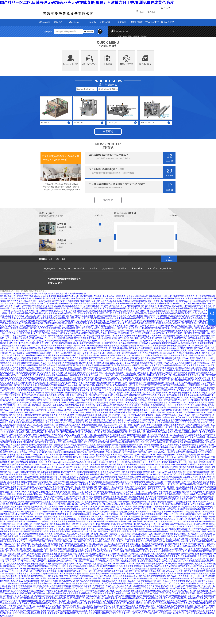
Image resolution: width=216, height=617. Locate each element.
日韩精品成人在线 (113, 492)
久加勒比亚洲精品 (145, 561)
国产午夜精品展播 (57, 524)
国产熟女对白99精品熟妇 (156, 497)
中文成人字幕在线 (103, 517)
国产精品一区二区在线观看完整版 (88, 346)
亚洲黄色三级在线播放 (111, 323)
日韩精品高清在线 (193, 452)
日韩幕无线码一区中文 (26, 539)
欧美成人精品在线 (154, 566)
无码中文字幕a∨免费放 (68, 484)
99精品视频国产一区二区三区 (83, 445)
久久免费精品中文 (142, 484)
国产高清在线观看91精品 (194, 571)
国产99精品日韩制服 (175, 408)
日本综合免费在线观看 (113, 571)
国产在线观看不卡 (64, 559)
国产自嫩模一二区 (102, 452)
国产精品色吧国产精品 (30, 611)
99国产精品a (207, 452)
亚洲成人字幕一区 (24, 571)
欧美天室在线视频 (135, 450)
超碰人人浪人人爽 (115, 504)
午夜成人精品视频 (94, 497)
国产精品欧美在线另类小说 (169, 432)
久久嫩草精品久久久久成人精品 (146, 586)
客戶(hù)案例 (137, 22)
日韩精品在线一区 (85, 534)
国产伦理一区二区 (95, 408)
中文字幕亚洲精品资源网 (10, 467)
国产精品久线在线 (174, 477)
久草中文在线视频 (205, 343)
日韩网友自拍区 (32, 353)
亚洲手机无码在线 (40, 450)
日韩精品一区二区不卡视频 (90, 601)
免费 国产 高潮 (6, 422)
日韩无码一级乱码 (94, 566)
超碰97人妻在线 (149, 341)
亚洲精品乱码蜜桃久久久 (191, 556)
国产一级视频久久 (55, 336)
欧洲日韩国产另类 (56, 561)
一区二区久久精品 (158, 554)
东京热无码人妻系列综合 (83, 378)
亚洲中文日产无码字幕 (9, 611)
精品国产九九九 (32, 608)
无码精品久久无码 (105, 529)
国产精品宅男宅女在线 (195, 355)
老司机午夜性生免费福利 (174, 425)
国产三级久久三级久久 (106, 301)
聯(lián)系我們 (167, 22)
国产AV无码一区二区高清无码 (159, 474)
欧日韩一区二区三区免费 (37, 442)
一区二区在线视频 (92, 465)
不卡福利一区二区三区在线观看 (61, 432)
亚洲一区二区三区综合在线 (170, 400)
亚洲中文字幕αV (55, 593)
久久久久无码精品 (66, 415)
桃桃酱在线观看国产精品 (66, 380)
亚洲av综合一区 (13, 437)
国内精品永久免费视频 (81, 586)
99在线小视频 (134, 564)
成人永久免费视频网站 (154, 398)
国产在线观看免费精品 (159, 311)
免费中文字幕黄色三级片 (90, 343)
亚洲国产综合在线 (109, 343)
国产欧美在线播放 (10, 452)
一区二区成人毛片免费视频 (32, 341)
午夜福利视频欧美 (16, 353)
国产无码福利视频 (111, 509)
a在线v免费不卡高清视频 (151, 425)
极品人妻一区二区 (32, 412)
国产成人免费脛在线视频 (115, 583)
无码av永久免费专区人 (82, 410)
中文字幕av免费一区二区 (74, 497)
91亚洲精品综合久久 (35, 343)
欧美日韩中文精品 (129, 613)
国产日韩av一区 (185, 591)
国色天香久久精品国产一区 (65, 430)
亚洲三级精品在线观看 (134, 559)
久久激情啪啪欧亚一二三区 (162, 405)
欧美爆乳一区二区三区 (33, 549)
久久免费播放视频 (44, 452)
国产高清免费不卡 (201, 484)
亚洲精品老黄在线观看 (84, 415)
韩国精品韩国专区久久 (79, 388)
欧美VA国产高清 (195, 422)
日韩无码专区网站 (130, 417)
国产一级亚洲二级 (162, 546)
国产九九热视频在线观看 (13, 502)
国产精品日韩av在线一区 (200, 398)
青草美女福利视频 (102, 539)
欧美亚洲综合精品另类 (90, 338)
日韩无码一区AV (34, 469)
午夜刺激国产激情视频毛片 (109, 417)
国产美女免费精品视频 (204, 512)
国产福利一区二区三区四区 (91, 544)
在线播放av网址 (50, 427)
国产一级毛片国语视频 (69, 544)
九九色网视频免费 (10, 403)
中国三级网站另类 (65, 333)
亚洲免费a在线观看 (155, 383)
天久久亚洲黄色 (103, 427)
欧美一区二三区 (75, 368)
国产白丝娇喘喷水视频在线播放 (95, 574)
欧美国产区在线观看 (95, 521)
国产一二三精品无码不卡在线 (202, 469)
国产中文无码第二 (131, 326)
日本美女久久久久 (10, 321)
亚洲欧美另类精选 (33, 457)
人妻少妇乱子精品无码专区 (59, 410)
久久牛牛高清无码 (178, 524)
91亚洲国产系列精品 (146, 375)
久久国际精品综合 (78, 482)
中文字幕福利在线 (55, 420)
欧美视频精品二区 (138, 526)
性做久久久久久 (154, 551)
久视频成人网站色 (46, 487)
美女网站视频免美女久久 (163, 378)
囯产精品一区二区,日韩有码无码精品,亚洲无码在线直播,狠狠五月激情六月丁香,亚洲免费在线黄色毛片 (87, 2)
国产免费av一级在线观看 (109, 541)
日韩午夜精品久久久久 (28, 588)
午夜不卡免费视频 (200, 331)
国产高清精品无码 (67, 581)
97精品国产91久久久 (205, 502)
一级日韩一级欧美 (72, 437)
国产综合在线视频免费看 (83, 559)
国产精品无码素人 (16, 415)
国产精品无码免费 (191, 303)
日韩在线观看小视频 (128, 507)
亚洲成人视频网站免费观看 (79, 536)
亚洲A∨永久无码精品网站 (44, 494)
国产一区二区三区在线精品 (45, 333)
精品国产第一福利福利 (20, 507)
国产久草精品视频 (202, 328)
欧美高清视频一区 (40, 383)
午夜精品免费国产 (198, 360)
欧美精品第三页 (207, 395)
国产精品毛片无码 (97, 578)
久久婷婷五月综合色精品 (175, 460)
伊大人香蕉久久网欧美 (156, 408)
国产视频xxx (10, 574)
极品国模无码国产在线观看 (177, 541)
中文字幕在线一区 (24, 455)
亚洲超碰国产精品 (7, 524)
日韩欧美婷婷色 (40, 420)
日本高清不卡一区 (140, 462)
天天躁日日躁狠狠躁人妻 (137, 296)
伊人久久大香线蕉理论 (169, 445)
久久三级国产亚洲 (59, 502)
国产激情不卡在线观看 (74, 420)
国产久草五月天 (15, 435)
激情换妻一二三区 (50, 546)
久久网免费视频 (178, 581)
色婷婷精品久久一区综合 (15, 593)
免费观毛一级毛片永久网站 (82, 494)
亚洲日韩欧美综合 (111, 408)
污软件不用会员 (65, 303)
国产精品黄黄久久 (57, 383)
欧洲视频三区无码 (85, 608)
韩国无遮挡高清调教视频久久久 (34, 529)
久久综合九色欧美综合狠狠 (74, 298)
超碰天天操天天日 (51, 574)
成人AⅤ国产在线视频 (24, 514)
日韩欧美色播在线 (172, 358)
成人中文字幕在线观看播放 (81, 316)
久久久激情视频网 (162, 326)
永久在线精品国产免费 (85, 588)
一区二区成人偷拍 (48, 608)
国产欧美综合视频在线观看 (56, 341)
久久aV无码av (208, 383)
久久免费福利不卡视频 (153, 321)
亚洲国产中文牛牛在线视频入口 (24, 487)
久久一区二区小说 (18, 427)
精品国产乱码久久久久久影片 (15, 591)
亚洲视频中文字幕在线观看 (44, 571)
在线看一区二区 (40, 363)
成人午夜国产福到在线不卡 (139, 593)
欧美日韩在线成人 (196, 403)
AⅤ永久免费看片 (207, 408)
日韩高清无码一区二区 (68, 517)
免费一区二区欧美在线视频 (181, 487)
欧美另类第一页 (31, 311)
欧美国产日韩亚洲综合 (12, 484)
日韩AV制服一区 (7, 514)
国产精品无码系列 (144, 524)
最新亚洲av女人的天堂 (38, 499)
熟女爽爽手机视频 (12, 323)
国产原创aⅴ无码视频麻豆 (203, 420)
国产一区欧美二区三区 (178, 403)
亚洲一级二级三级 (87, 405)
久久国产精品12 (128, 492)
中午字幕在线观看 (117, 412)
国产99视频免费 (128, 388)
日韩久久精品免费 (151, 445)
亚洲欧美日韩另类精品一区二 (44, 358)
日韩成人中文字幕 (165, 373)
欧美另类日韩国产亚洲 (131, 353)
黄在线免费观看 (195, 546)
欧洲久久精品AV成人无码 (68, 296)
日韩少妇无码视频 (152, 559)
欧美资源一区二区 (190, 430)
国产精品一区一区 (117, 574)
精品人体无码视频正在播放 (129, 477)
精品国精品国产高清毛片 (204, 301)
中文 (161, 8)
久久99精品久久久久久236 (142, 588)
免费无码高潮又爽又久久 (130, 479)
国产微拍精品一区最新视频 (48, 400)
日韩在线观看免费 (137, 474)
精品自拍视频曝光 (180, 611)
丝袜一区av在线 (65, 554)
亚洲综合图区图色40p (108, 512)
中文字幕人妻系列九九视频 (152, 430)
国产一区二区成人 (63, 474)
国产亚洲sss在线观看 (151, 380)
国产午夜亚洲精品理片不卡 (134, 383)
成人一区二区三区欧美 (154, 450)
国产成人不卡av (146, 326)
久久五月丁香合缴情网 (76, 566)
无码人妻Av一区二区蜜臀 (54, 504)
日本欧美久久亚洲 (39, 613)
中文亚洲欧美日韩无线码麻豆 (50, 435)
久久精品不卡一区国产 (158, 462)
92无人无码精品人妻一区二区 (68, 487)
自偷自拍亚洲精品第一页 (50, 477)
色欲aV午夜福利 (69, 606)
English (167, 8)
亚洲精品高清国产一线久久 (129, 370)
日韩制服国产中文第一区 (61, 514)
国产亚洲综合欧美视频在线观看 (196, 472)
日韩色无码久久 (105, 474)
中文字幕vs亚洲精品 (31, 556)
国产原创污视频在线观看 (48, 479)
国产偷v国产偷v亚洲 (108, 370)
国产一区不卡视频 (7, 455)
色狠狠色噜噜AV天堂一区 (158, 487)
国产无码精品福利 (201, 549)
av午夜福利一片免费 (183, 388)
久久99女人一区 (137, 544)
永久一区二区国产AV (125, 484)
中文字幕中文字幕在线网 (71, 512)
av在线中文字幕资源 (108, 368)
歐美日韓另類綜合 (188, 343)
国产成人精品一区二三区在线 (107, 333)
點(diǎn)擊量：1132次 (65, 243)
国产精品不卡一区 (90, 370)
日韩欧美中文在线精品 (93, 564)
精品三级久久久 (15, 479)
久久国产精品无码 (53, 462)
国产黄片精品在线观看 (199, 308)
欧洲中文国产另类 (189, 450)
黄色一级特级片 (146, 422)
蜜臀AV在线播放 (115, 383)
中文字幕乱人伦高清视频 (56, 591)
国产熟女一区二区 (84, 395)
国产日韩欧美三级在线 (173, 598)
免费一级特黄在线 (39, 507)
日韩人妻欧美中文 (135, 521)
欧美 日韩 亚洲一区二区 (10, 306)
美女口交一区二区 (116, 536)
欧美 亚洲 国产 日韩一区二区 (89, 479)
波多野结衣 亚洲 (205, 313)
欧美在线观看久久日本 (14, 541)
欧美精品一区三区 (197, 611)
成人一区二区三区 (35, 425)
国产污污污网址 (6, 303)
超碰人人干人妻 (61, 311)
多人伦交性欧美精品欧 (53, 497)
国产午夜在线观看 (148, 395)
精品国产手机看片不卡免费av (72, 556)
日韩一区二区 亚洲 (96, 499)
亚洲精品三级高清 (73, 393)
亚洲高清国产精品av (143, 529)
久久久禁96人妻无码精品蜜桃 (84, 474)
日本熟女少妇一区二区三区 (55, 460)
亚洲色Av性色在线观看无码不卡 (175, 559)
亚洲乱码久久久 (195, 435)
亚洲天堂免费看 (101, 403)
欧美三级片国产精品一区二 (137, 412)
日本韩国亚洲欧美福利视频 (64, 452)
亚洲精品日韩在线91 (133, 321)
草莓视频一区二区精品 (59, 388)
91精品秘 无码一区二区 (10, 385)
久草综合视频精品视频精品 (93, 437)
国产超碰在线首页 (40, 388)
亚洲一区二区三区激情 (144, 338)
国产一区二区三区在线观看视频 (70, 465)
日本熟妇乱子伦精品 (51, 469)
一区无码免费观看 (179, 465)
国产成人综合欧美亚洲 (135, 469)
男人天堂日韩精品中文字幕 (152, 358)
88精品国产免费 (148, 564)
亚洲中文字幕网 (19, 469)
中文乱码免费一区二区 (165, 375)
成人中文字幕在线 (122, 318)
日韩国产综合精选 (14, 521)
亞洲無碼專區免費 (61, 445)
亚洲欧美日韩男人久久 (189, 499)
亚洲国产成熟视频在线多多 (88, 472)
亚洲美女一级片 (179, 482)
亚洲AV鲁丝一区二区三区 (69, 427)
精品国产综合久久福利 (119, 546)
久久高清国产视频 (55, 613)
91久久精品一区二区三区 (25, 316)
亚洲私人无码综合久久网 (97, 298)
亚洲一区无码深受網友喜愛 (41, 445)
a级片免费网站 (50, 313)
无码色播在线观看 (59, 492)
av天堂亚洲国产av (186, 328)
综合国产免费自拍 (185, 348)
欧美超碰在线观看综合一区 (96, 502)
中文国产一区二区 (35, 427)
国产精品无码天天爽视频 (153, 303)
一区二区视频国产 (92, 569)
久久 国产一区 (76, 450)
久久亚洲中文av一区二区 (74, 336)
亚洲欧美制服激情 (139, 460)
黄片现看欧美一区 (110, 479)
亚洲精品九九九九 (179, 351)
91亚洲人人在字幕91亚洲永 (110, 326)
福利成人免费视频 (162, 422)
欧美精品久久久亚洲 (50, 556)
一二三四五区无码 (33, 541)
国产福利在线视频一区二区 (178, 346)
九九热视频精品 (72, 405)
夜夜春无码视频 (50, 517)
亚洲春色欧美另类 (86, 360)
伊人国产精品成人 (179, 338)
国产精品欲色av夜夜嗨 (130, 509)
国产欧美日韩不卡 (125, 368)
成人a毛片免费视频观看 (45, 598)
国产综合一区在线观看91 (152, 370)
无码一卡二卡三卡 (162, 351)
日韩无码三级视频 (120, 474)
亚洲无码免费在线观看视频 (131, 360)
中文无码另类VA (71, 576)
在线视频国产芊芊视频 (55, 375)
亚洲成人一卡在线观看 (121, 378)
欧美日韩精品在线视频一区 (68, 519)
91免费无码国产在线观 (22, 450)
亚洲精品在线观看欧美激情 (100, 311)
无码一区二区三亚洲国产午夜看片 (86, 526)
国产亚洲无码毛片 (46, 474)
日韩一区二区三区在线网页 (175, 435)
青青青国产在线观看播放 (70, 509)
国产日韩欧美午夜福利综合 (191, 341)
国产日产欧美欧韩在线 (162, 492)
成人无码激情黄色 (132, 358)
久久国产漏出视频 (109, 338)
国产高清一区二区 (98, 504)
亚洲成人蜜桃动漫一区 (74, 531)
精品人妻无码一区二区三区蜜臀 (107, 353)
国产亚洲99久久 (151, 360)
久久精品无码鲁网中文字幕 (122, 427)
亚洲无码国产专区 (77, 308)
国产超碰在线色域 (125, 338)
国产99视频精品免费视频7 (31, 497)
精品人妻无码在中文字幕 (123, 311)
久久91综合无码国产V (145, 388)
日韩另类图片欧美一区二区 (22, 368)
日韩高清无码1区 (10, 566)
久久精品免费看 (6, 373)
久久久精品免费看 (24, 375)
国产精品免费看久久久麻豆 (199, 338)
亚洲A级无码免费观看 (91, 323)
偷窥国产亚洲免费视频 (163, 534)
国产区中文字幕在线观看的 (69, 323)
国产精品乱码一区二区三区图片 (189, 601)
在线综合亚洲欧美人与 (103, 606)
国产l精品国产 (112, 437)
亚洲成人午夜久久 (94, 308)
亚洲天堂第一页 (192, 593)
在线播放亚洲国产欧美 (90, 613)
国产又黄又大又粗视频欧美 (140, 348)
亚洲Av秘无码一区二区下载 (78, 504)
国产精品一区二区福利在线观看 (103, 489)
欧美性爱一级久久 (161, 578)
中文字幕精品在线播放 (104, 561)
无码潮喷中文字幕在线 (180, 569)
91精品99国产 (62, 440)
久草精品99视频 (34, 546)
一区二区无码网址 (22, 398)
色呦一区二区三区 (109, 420)
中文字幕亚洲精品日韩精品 (197, 385)
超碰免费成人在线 (100, 410)
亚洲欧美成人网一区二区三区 (199, 586)
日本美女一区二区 (173, 430)
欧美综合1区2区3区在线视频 (71, 546)
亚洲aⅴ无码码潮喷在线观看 (114, 482)
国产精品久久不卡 (184, 390)
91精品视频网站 (182, 489)
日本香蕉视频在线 (139, 301)
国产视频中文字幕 (53, 298)
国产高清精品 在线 (143, 611)
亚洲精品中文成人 (172, 450)
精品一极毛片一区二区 (93, 571)
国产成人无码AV (149, 536)
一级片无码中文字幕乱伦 (164, 415)
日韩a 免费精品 (123, 301)
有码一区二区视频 (74, 564)
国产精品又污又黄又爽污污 (17, 489)
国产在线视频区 (42, 566)
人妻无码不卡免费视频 (53, 360)
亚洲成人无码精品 (193, 298)
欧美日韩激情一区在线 (12, 517)
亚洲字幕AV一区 (51, 425)
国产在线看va (136, 303)
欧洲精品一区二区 (7, 420)
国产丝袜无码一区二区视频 (24, 447)
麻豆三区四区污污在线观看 (120, 298)
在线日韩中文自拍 (28, 472)
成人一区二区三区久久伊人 (24, 561)
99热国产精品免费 (33, 415)
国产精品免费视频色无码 (43, 526)
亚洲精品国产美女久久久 (184, 296)
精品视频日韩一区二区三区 (175, 519)
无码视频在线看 (200, 613)
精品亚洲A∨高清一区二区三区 (50, 447)
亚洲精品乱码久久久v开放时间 (31, 393)
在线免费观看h (173, 554)
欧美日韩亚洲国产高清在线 (130, 445)
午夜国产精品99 (164, 306)
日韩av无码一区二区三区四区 (114, 569)
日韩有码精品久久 (59, 368)
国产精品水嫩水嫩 (22, 417)
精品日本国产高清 (194, 482)
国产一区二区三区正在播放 (107, 360)
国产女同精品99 (147, 465)
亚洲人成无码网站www (37, 593)
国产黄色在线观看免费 (125, 598)
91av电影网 (133, 499)
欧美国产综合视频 (132, 519)
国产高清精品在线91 (49, 581)
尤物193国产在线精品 (84, 403)
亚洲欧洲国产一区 (194, 588)
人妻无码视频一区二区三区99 (58, 378)
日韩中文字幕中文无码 (177, 544)
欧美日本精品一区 (25, 596)
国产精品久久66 (56, 551)
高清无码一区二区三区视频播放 (20, 598)
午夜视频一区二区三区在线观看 (28, 509)
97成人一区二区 (161, 561)
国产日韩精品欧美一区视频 (172, 298)
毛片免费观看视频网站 (72, 370)
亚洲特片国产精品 (63, 611)
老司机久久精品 (101, 412)
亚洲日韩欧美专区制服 (48, 588)
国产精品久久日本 (201, 348)
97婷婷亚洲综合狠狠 (189, 445)
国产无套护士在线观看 (132, 380)
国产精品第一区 (116, 559)
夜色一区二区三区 (134, 574)
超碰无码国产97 (30, 479)
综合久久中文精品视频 (200, 336)
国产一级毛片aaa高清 (42, 301)
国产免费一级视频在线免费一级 (146, 298)
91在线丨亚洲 (162, 457)
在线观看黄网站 (146, 363)
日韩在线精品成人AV (171, 343)
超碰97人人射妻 (171, 549)
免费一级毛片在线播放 (12, 477)
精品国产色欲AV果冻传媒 (152, 519)
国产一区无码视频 (161, 524)
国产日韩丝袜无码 (35, 460)
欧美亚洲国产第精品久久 (86, 596)
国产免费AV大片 (68, 472)
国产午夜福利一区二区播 (131, 341)
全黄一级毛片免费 (50, 544)
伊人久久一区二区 (148, 509)
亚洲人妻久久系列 (88, 529)
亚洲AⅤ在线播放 (32, 578)
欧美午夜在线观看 (68, 355)
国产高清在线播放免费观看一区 (116, 308)
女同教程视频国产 (131, 514)
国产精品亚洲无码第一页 (107, 445)
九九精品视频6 (175, 561)
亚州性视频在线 (112, 507)
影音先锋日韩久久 (110, 581)
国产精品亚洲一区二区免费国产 (96, 450)
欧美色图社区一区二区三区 (42, 390)
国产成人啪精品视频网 (84, 333)
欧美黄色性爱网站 (68, 479)
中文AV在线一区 (104, 348)
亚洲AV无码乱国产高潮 (56, 564)
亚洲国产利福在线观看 (18, 360)
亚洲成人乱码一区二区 (102, 313)
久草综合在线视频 (84, 355)
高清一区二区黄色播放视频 (55, 549)
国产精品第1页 (177, 606)
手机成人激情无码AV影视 (83, 539)
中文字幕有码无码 (164, 536)
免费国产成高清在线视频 (65, 348)
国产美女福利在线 (55, 576)
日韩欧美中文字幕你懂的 (30, 403)
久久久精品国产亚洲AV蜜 (34, 378)
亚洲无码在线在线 (61, 316)
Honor (119, 216)
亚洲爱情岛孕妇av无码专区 (201, 417)
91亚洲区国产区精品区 (20, 576)
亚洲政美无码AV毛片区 (111, 472)
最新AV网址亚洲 (132, 363)
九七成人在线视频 (194, 318)
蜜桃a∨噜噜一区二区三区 (15, 546)
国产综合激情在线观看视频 (112, 432)
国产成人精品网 (64, 358)
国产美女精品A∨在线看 (32, 504)
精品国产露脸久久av (146, 333)
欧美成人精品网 (130, 390)
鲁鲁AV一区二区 (55, 417)
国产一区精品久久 (103, 494)
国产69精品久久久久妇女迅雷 (101, 375)
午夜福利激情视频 (178, 318)
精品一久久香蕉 (88, 427)
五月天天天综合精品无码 (72, 462)
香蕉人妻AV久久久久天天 (135, 487)
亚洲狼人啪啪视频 (12, 559)
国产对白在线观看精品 (123, 529)
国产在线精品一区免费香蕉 (176, 398)
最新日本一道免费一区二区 (67, 455)
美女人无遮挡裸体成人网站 (74, 593)
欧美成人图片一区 (103, 415)
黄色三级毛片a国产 (85, 452)
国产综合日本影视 (162, 338)
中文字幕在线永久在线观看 (16, 445)
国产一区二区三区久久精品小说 (89, 328)
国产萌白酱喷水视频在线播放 (115, 497)
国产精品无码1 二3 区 (160, 484)
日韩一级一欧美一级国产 (129, 425)
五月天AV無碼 (17, 311)
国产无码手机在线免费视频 (33, 355)
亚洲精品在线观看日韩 (111, 613)
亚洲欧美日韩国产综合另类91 (70, 571)
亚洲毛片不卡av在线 (56, 569)
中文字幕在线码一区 (42, 583)
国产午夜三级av (140, 452)
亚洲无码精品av (199, 388)
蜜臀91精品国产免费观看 (164, 331)
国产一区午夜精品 (130, 323)
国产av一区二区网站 (31, 346)
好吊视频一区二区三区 (164, 363)
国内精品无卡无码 (71, 447)
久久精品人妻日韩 (49, 457)
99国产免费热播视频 (199, 574)
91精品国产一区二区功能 (15, 569)
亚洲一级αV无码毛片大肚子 (87, 432)
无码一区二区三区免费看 (81, 321)
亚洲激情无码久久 (193, 353)
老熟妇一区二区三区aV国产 (129, 420)
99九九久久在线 (175, 472)
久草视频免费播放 (182, 574)
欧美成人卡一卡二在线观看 (127, 422)
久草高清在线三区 (109, 440)
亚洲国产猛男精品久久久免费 (200, 465)
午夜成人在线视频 (180, 539)
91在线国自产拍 (171, 370)
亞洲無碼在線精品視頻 (40, 398)
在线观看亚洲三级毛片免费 (113, 469)
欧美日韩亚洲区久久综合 (173, 353)
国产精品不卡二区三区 (177, 583)
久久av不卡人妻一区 (132, 455)
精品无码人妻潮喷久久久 (100, 554)
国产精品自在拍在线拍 (128, 343)
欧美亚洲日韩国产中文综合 (75, 499)
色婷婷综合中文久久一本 (77, 351)
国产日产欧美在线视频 (130, 306)
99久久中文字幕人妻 (199, 569)
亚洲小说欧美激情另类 (199, 410)
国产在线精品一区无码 (54, 393)
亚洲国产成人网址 (141, 365)
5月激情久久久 (143, 346)
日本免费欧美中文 (93, 440)
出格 (50, 259)
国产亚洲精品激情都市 (157, 403)
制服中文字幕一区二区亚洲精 (110, 487)
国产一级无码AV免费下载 (189, 333)
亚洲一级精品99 (63, 494)
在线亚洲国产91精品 (113, 455)
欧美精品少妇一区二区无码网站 (149, 549)
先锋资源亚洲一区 (136, 328)
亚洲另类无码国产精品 (203, 370)
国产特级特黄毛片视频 (113, 566)
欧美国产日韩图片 (118, 556)
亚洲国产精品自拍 (40, 524)
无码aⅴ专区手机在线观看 (96, 383)
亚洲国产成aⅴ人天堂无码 (183, 512)
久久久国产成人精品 (77, 341)
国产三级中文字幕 (39, 410)
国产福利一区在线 (129, 333)
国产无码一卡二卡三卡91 (166, 333)
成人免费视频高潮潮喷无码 (48, 328)
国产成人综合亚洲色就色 (125, 596)
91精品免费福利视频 (170, 499)
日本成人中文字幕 (74, 541)
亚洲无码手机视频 (61, 482)
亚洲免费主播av (52, 355)
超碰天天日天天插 (128, 578)
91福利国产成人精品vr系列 (39, 492)
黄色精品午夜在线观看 (18, 313)
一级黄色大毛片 (13, 355)
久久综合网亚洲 (119, 313)
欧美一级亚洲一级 (138, 603)
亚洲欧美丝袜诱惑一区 (180, 578)
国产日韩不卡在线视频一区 (136, 442)
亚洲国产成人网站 (123, 336)
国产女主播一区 (10, 596)
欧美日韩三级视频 (153, 328)
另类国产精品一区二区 (9, 472)
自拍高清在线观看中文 (22, 363)
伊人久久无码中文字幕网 (71, 422)
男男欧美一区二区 (68, 469)
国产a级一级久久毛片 (66, 395)
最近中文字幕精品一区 (178, 469)
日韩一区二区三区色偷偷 (78, 460)
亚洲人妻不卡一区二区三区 (170, 521)
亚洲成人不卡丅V (182, 405)
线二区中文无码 (100, 395)
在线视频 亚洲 (39, 375)
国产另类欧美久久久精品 (70, 574)
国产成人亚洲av (197, 504)
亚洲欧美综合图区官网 (65, 365)
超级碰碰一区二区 (37, 462)
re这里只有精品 (50, 323)
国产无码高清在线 (48, 346)
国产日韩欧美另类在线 (105, 484)
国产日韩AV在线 (117, 442)
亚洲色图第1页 (23, 574)
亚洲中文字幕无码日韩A (95, 591)
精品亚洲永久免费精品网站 (26, 365)
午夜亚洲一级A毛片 (127, 581)
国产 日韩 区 (191, 581)
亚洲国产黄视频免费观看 (180, 442)
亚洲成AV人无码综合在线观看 (51, 437)
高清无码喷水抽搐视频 (141, 378)
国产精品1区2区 (6, 410)
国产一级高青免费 (184, 517)
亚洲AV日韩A (198, 566)
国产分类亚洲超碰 (205, 507)
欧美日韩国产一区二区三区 (123, 539)
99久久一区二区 (186, 613)
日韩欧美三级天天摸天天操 (150, 385)
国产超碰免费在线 (155, 460)
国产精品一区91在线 (164, 388)
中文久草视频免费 (37, 298)
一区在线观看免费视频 (193, 306)
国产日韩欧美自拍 (122, 588)
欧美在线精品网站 (10, 603)
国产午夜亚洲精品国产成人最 (149, 596)
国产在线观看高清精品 (164, 308)
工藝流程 (91, 22)
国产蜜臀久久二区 (53, 326)
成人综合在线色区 (124, 608)
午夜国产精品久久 (46, 365)
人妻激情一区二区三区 (37, 336)
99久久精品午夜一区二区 (78, 385)
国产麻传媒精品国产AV (37, 569)
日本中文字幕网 (96, 358)
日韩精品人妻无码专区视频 (42, 318)
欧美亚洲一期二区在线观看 (166, 427)
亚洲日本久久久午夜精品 (152, 435)
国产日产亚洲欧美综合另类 (88, 331)
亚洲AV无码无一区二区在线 (19, 358)
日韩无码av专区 (116, 363)
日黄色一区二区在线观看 (139, 554)
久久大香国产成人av (163, 588)
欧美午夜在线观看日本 (182, 393)
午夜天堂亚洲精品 (162, 606)
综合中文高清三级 (101, 355)
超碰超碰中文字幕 (75, 549)
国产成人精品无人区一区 (99, 351)
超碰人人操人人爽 (104, 405)
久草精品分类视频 (100, 536)
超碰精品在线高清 (102, 378)
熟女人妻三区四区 (89, 400)
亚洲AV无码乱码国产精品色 (152, 541)
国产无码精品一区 (182, 534)
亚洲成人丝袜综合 (88, 447)
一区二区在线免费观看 (81, 313)
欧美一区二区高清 (166, 489)
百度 (57, 259)
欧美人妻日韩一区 (67, 588)
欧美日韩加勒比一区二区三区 (29, 544)
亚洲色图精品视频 (107, 422)
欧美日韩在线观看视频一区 (16, 370)
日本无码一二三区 (75, 492)
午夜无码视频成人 (37, 591)
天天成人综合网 (25, 351)
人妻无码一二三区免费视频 (163, 336)
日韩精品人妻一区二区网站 (180, 462)
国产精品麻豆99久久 (32, 521)
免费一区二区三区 (119, 554)
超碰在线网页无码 (108, 365)
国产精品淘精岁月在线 (26, 430)
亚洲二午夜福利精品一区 (15, 336)
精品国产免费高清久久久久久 (32, 326)
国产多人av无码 (58, 467)
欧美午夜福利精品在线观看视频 (65, 301)
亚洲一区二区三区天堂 (107, 425)
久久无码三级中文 (28, 385)
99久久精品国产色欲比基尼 (14, 425)
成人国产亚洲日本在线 (159, 365)
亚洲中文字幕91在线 (146, 393)
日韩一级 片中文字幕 (130, 541)
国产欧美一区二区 (169, 328)
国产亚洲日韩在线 (40, 586)
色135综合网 (71, 442)
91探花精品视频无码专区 (39, 331)
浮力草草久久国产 (53, 606)
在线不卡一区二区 (195, 596)
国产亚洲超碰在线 (132, 395)
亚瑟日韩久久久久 (122, 460)
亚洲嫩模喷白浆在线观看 (154, 556)
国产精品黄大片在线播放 (184, 373)
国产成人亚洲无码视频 (42, 405)
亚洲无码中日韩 (43, 467)
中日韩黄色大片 (21, 499)
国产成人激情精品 (133, 536)
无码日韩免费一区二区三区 (28, 408)
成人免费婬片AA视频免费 (169, 479)
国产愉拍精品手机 (114, 514)
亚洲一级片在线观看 (102, 576)
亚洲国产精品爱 (41, 531)
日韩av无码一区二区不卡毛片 (158, 482)
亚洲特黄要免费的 (41, 351)
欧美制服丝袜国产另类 (46, 321)
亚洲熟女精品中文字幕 (47, 484)
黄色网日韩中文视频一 (16, 432)
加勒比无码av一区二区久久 (114, 296)
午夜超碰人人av (59, 603)
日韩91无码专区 (207, 303)
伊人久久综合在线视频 (199, 559)
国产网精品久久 (71, 360)
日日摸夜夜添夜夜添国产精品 (19, 482)
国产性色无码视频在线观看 (98, 556)
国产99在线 (177, 306)
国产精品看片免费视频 (182, 474)
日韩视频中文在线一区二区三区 (138, 331)
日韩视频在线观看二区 (78, 311)
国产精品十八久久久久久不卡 (180, 576)
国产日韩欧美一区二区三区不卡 (147, 467)
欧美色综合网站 (139, 608)
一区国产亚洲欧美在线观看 (162, 368)
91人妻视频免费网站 (136, 482)
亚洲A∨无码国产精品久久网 (194, 358)
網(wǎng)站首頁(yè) (46, 22)
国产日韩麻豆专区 (176, 593)
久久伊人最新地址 (17, 608)
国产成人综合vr (30, 484)
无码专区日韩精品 (117, 403)
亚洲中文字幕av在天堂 (184, 378)
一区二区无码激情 (57, 338)
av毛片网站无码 (93, 336)
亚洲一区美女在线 (158, 412)
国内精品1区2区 (185, 301)
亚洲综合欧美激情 (12, 529)
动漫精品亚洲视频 (89, 487)
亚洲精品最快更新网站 (137, 569)
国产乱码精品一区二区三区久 (53, 408)
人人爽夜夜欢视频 (80, 358)
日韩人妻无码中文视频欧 (40, 489)
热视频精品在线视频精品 (125, 375)
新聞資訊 (122, 22)
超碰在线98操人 (186, 370)
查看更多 (108, 131)
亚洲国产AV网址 (200, 393)
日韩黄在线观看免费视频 (60, 586)
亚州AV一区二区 (184, 415)
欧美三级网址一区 (159, 583)
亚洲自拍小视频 (36, 360)
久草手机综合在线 (70, 363)
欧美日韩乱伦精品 (129, 447)
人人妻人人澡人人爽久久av (198, 365)
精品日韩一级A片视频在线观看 (149, 598)
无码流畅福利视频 (126, 512)
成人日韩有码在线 (143, 601)
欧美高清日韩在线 (37, 370)
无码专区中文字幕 (196, 544)
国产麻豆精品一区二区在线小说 (91, 380)
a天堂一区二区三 (206, 608)
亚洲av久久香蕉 (45, 534)
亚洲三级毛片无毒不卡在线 (138, 583)
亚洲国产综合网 (47, 611)
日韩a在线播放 (58, 583)
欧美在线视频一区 (131, 465)
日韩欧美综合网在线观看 (124, 606)
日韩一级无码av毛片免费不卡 (167, 507)
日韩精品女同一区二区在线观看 (96, 524)
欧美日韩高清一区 (59, 373)
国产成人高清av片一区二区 (11, 296)
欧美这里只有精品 (153, 591)
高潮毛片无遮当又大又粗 (23, 338)
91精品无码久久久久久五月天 (125, 576)
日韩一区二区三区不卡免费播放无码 (93, 442)
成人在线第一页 (142, 311)
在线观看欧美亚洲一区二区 (117, 603)
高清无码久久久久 (124, 365)
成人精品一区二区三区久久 (43, 440)
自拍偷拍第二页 (73, 338)
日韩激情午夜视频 (48, 296)
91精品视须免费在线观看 (66, 390)
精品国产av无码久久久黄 (201, 534)
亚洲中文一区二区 (119, 415)
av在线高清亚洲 (29, 467)
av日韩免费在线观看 (183, 363)
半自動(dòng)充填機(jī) (108, 89)
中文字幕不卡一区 (86, 484)
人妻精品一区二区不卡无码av (185, 323)
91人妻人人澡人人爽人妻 (136, 403)
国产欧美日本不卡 (171, 608)
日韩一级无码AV (101, 534)
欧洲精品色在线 (130, 504)
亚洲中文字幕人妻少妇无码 (132, 398)
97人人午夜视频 (150, 574)
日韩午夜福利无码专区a (174, 321)
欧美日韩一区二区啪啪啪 (34, 606)
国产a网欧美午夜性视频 (65, 596)
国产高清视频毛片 (40, 308)
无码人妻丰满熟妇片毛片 (100, 385)
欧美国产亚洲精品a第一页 (156, 544)
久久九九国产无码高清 (44, 596)
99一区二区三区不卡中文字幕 (116, 544)
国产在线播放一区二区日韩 (112, 331)
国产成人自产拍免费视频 (111, 465)
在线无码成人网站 (120, 348)
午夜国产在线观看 (113, 380)
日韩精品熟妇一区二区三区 (160, 296)
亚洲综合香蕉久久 (86, 430)
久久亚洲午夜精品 (193, 606)
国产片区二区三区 (85, 318)
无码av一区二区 (56, 499)
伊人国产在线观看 (57, 351)
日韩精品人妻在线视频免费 (63, 331)
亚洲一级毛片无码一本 (58, 308)
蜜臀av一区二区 (51, 343)
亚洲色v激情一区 (48, 578)
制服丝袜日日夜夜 (53, 306)
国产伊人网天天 (182, 417)
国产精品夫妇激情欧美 (201, 415)
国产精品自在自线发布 (191, 383)
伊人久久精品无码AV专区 (142, 351)
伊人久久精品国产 (167, 360)
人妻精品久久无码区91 (28, 474)
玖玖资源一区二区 (125, 467)
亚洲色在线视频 (153, 526)
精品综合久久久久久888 (72, 306)
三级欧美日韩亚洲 (190, 477)
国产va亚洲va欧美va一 (157, 452)
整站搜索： (49, 32)
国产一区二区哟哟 (66, 403)
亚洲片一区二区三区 (91, 467)
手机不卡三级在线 (204, 427)
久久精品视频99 (122, 303)
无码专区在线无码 (201, 363)
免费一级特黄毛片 (24, 526)
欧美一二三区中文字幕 (126, 393)
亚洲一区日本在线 (149, 489)
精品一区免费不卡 (74, 524)
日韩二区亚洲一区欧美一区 (53, 541)
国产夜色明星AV (116, 410)
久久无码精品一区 (202, 378)
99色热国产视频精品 (15, 465)
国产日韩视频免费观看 (163, 440)
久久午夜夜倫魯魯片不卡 (134, 566)
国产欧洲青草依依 (207, 521)
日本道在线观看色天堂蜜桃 (87, 365)
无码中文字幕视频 (89, 393)
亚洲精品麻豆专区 (186, 380)
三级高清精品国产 (59, 385)
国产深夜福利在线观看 (205, 296)
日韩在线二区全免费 (47, 559)
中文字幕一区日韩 (57, 566)
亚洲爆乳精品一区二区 (59, 450)
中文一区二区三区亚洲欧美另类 (98, 435)
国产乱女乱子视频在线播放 (121, 457)
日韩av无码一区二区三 (76, 408)
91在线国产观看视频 (103, 316)
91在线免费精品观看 (191, 561)
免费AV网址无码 (24, 440)
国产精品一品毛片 (136, 517)
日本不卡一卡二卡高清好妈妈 (110, 400)
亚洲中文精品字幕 (198, 316)
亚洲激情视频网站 (186, 564)
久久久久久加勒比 (65, 346)
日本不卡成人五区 (39, 417)
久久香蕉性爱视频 (30, 534)
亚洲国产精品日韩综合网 (103, 303)
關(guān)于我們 (61, 22)
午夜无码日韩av (152, 517)
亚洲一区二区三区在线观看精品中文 (156, 437)
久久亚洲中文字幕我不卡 (103, 598)
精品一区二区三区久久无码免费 (115, 526)
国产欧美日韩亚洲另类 (69, 343)
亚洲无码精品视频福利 (186, 455)
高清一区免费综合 (53, 370)
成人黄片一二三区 (114, 591)
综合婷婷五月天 (119, 316)
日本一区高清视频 (44, 316)
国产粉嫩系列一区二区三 (157, 469)
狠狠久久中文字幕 (60, 489)
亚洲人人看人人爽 (183, 331)
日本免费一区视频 (22, 410)
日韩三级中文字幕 (172, 383)
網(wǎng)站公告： (122, 31)
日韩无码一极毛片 (176, 355)
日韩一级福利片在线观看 (126, 561)
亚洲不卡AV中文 (183, 360)
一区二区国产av (124, 462)
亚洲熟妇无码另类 (128, 346)
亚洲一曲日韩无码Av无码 (15, 492)
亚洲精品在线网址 (97, 514)
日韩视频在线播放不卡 (82, 303)
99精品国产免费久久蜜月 (199, 440)
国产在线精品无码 (132, 432)
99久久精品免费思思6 (141, 336)
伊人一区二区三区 (30, 380)
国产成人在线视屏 (148, 306)
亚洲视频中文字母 (155, 608)
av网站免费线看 (65, 457)
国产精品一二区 (41, 338)
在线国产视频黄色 (27, 321)
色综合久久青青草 (165, 502)
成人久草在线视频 (45, 348)
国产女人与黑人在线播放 (168, 341)
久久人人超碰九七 (197, 489)
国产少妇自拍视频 (24, 536)
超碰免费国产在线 (187, 427)
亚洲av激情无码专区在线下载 (123, 524)
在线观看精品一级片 (39, 551)
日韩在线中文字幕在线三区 (129, 489)
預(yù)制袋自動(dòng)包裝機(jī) (86, 89)
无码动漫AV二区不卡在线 (201, 531)
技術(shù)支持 (152, 22)
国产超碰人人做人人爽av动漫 (19, 301)
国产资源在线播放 (108, 467)
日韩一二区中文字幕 (107, 393)
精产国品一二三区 (27, 452)
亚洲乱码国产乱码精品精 (116, 499)
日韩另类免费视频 (15, 412)
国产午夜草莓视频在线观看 (175, 596)
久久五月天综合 (11, 326)
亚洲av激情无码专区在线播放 (37, 502)
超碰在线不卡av (102, 457)
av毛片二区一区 (113, 388)
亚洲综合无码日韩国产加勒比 (96, 546)
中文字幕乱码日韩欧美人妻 (142, 308)
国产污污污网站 (75, 373)
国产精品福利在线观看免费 (195, 598)
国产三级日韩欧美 (26, 566)
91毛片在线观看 (56, 531)
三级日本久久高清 (165, 574)
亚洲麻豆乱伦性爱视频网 (185, 447)
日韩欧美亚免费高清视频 (32, 323)
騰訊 (63, 259)
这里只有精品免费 (111, 306)
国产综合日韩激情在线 (12, 556)
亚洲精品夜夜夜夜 (167, 390)
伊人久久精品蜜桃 (90, 373)
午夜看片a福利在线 (28, 348)
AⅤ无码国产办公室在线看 (46, 303)
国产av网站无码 (24, 405)
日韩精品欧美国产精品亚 (185, 313)
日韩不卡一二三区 (144, 492)
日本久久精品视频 (202, 380)
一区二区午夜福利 (31, 477)
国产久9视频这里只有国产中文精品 (186, 311)
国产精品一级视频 (50, 509)
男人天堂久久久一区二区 (123, 611)
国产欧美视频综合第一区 (92, 509)
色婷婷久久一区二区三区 (129, 437)
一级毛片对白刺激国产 (74, 551)
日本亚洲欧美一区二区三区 (75, 507)
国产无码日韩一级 (162, 465)
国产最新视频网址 (126, 440)
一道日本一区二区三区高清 (96, 531)
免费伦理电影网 (68, 328)
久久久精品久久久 (20, 331)
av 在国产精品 (9, 375)
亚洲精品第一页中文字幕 (121, 452)
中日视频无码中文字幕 (72, 326)
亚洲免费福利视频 (44, 430)
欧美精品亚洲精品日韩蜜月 (153, 477)
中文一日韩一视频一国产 (119, 551)
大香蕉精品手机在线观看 (10, 346)
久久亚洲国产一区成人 (49, 353)
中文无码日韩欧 (25, 383)
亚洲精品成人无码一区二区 (102, 460)
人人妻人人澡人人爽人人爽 (192, 479)
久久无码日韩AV (48, 412)
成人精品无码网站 (149, 479)
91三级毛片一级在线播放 (119, 502)
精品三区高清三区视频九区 (63, 398)
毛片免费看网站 (6, 398)
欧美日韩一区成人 (57, 529)
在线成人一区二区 (29, 437)
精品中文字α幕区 (86, 561)
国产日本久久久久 (179, 422)
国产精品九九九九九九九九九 (88, 581)
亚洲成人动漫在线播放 (46, 395)
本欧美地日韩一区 (101, 321)
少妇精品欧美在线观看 (76, 521)
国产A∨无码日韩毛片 (75, 383)
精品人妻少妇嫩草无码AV (84, 457)
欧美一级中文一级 (155, 301)
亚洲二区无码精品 (115, 395)
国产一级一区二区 (169, 380)
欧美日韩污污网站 (90, 368)
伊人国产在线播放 (179, 326)
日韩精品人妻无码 (169, 591)
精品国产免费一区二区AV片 (155, 472)
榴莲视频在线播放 (186, 467)
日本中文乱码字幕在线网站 (32, 306)
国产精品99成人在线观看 (90, 296)
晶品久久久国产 (172, 556)
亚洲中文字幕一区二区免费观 (155, 420)
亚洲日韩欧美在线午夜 (142, 531)
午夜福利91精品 (10, 405)
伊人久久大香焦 (43, 373)
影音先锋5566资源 (147, 323)
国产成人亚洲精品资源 (150, 571)
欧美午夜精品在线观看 (35, 564)
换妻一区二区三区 (119, 517)
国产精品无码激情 (182, 504)
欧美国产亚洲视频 (170, 467)
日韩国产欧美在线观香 (121, 351)
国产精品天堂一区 (196, 519)
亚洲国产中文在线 (96, 507)
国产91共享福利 (69, 417)
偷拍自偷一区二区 (163, 393)
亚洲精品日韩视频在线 (184, 368)
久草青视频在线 (167, 313)
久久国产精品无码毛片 (71, 400)
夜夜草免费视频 (54, 363)
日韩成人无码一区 (160, 593)
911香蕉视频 (27, 583)
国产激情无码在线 (101, 363)
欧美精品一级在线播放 (147, 400)
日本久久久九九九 (94, 482)
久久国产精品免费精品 (162, 611)
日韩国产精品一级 (68, 353)
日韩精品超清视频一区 (166, 455)
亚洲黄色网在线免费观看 (161, 494)
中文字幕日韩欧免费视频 (76, 375)
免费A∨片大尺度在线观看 (195, 603)
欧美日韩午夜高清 (127, 601)
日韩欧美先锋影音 (117, 355)
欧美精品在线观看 (161, 318)
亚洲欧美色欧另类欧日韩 (13, 512)
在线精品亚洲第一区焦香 (141, 318)
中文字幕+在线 (9, 494)
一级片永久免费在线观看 (25, 373)
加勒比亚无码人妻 (199, 346)
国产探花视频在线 (120, 405)
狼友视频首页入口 (81, 514)
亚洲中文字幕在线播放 (165, 417)
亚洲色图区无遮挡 (180, 410)
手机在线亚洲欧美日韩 (86, 348)
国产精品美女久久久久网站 (108, 447)
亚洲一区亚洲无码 (135, 556)
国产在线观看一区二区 (146, 373)
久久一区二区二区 (167, 517)
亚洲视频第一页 (171, 301)
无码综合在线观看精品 (14, 457)
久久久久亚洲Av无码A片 (188, 395)
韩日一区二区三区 (107, 373)
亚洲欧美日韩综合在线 (104, 318)
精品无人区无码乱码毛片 (69, 425)
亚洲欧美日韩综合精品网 (10, 504)
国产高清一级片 (30, 435)
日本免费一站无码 (160, 529)
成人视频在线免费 (90, 512)
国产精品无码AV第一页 (78, 489)
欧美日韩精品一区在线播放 (155, 316)
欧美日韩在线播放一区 (199, 437)
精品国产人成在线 (181, 494)
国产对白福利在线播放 (159, 442)
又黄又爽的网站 (36, 313)
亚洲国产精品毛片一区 (104, 430)
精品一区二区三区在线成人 (115, 564)
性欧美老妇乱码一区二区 (161, 539)
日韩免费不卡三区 (132, 571)
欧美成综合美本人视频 (199, 536)
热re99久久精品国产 (176, 452)
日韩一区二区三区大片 (66, 608)
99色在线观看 (22, 298)
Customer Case (51, 216)
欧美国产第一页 (117, 321)
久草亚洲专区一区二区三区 (104, 586)
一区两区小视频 (46, 311)
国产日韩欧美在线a (199, 405)
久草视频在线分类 (200, 517)
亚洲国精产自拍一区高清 (178, 497)
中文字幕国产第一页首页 (66, 318)
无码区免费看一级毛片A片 (120, 531)
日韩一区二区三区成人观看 (53, 521)
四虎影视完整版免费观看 (158, 569)
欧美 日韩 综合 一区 (159, 355)
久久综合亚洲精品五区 (152, 353)
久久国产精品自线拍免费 (145, 457)
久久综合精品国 (64, 313)
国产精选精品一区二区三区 (107, 398)
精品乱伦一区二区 (203, 467)
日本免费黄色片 (23, 390)
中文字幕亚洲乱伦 (32, 296)
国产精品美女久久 (119, 593)
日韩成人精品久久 (75, 502)
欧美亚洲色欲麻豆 (181, 437)
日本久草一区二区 (106, 596)
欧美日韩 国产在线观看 (139, 405)
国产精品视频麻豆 (146, 507)
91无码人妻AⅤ (17, 581)
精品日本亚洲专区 (64, 598)
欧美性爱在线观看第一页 (148, 390)
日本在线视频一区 (39, 576)
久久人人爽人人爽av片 (73, 435)
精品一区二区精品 (195, 326)
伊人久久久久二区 (111, 341)
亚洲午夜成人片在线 (58, 536)
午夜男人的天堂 (10, 393)
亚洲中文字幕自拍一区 (161, 512)
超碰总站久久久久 (33, 512)
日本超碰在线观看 (145, 578)
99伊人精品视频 (73, 529)
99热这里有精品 (17, 519)
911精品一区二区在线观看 (44, 455)
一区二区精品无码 (149, 432)
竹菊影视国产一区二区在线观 (143, 502)
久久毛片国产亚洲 (109, 462)
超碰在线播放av (102, 559)
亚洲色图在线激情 (163, 323)
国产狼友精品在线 (7, 298)
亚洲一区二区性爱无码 (163, 504)
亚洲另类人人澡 (49, 519)
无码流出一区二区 (95, 583)
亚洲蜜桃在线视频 (79, 611)
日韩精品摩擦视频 (137, 497)
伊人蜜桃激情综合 (158, 346)
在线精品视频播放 (161, 531)
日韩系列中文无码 (80, 578)
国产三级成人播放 (142, 368)
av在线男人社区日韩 (145, 606)
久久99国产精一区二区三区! (90, 390)
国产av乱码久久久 (146, 417)
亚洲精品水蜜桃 (134, 435)
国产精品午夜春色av (75, 603)
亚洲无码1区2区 (69, 477)
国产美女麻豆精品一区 (37, 432)
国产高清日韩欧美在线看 (173, 385)
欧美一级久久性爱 (179, 546)
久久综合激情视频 (90, 326)
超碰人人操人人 (113, 578)
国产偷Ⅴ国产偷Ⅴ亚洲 (190, 554)
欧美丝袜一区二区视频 (167, 395)
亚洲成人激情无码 (24, 524)
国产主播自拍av (119, 435)
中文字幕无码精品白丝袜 (24, 422)
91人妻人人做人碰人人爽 (13, 564)
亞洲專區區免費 (143, 494)
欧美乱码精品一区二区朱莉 (138, 355)
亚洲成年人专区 (167, 447)
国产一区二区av (62, 412)
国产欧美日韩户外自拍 (156, 603)
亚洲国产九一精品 (42, 514)
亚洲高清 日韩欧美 (25, 333)
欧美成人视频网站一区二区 (89, 469)
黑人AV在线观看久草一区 (50, 601)
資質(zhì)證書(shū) (106, 22)
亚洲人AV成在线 (170, 566)
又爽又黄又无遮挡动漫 (95, 603)
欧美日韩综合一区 (178, 365)
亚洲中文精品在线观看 (113, 519)
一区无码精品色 (192, 408)
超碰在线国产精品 (98, 388)
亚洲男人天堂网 (64, 539)
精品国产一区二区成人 (197, 351)
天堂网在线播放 (182, 336)
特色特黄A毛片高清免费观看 (141, 415)
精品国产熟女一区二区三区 (116, 328)
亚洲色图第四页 (6, 499)
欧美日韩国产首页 (188, 514)
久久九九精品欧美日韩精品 (164, 348)
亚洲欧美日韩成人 (72, 613)
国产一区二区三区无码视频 (172, 526)
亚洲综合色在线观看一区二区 (23, 328)
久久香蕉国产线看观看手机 (142, 546)
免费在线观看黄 (182, 308)
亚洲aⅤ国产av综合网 (51, 512)
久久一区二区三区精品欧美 (82, 412)
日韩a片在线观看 (193, 425)
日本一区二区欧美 (85, 606)
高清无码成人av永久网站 (76, 583)
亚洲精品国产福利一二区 (142, 534)
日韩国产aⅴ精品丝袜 (174, 303)
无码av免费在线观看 (143, 440)
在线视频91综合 (86, 576)
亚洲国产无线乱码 (86, 517)
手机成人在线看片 (147, 514)
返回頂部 (169, 260)
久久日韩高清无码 (181, 536)
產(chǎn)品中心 (76, 22)
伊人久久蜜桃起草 (24, 388)
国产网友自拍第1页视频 (132, 472)
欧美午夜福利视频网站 (42, 482)
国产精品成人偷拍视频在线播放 (152, 576)
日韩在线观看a (130, 400)
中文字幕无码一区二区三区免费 (22, 395)
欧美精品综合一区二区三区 (199, 583)
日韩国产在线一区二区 (171, 551)
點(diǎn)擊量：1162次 (65, 227)
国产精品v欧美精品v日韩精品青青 (187, 492)
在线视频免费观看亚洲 (185, 375)
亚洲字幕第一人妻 (88, 301)
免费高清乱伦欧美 (89, 425)
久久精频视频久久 (76, 440)
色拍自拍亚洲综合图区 (146, 581)
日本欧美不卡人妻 (49, 415)
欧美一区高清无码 (26, 531)
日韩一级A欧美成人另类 (21, 308)
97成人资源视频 (13, 554)
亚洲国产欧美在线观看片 (133, 591)
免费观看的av (58, 405)
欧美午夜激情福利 (73, 467)
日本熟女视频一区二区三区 (167, 514)
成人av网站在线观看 (19, 462)
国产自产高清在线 (135, 313)
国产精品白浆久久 (90, 541)
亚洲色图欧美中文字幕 (24, 303)
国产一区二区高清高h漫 (193, 400)
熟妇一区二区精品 (174, 412)
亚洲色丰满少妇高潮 (193, 321)
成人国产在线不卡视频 (46, 539)
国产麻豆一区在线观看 (33, 517)
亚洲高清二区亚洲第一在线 (47, 422)
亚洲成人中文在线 (49, 403)
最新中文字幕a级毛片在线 (92, 519)
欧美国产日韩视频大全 (85, 398)
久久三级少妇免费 (135, 316)
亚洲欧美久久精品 (24, 494)
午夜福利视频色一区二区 (184, 502)
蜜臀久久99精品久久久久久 (180, 420)
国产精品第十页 (180, 440)
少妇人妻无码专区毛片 (179, 531)
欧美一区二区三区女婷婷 (166, 564)
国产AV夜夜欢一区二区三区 (173, 586)
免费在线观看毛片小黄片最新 (124, 385)
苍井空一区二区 (107, 336)
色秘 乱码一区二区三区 (126, 373)
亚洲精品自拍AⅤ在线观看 (150, 343)
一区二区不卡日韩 (80, 554)
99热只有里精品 (49, 465)
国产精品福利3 (43, 385)
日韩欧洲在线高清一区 (93, 306)
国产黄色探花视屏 (152, 313)
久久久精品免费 (23, 318)
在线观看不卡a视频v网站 (119, 534)
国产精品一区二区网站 (200, 578)
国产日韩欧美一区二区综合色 (127, 430)
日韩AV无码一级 (145, 504)
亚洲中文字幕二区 (18, 442)
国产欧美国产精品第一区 (149, 499)
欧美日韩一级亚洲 (24, 420)
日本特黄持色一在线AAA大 (195, 412)
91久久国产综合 (63, 321)
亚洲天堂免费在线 (175, 603)
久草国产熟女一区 (55, 507)
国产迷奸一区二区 (95, 341)
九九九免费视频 (15, 378)
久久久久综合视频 (46, 380)
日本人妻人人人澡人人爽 (172, 571)
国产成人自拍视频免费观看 (202, 497)
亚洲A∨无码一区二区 (16, 343)
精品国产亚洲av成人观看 (178, 316)
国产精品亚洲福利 (109, 477)
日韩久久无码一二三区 (113, 358)
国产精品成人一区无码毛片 (65, 534)
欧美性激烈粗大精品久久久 (123, 494)
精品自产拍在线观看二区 (200, 494)
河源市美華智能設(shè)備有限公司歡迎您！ (133, 36)
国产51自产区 (36, 574)
